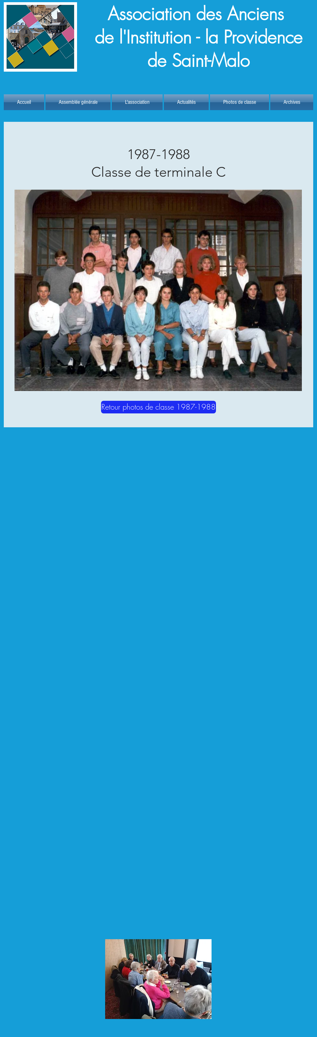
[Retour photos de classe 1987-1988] (158, 407)
